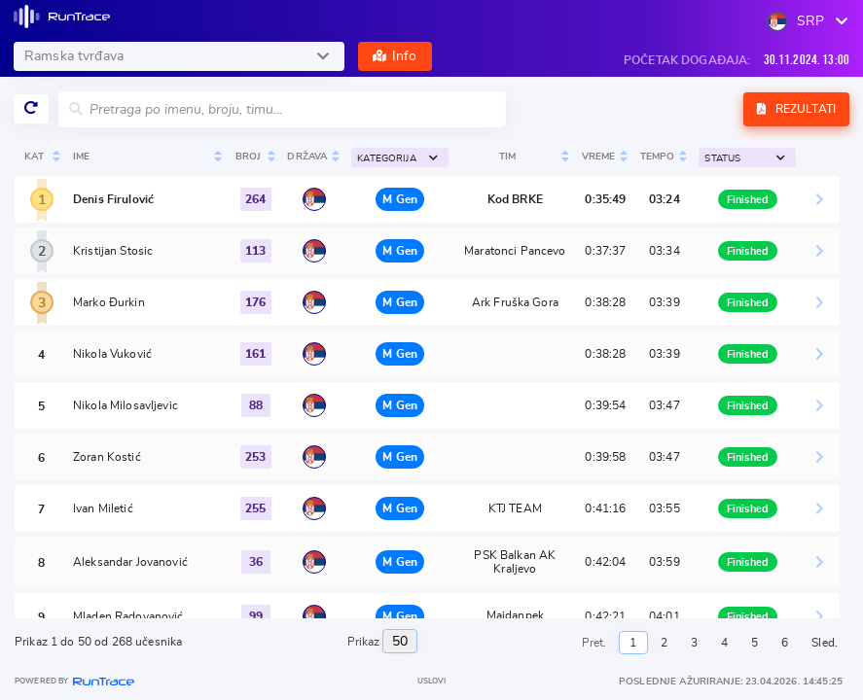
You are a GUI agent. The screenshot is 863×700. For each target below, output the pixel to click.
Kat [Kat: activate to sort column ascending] (33, 156)
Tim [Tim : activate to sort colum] (507, 156)
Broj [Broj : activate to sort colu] (248, 156)
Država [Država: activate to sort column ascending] (307, 156)
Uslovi (432, 681)
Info (395, 56)
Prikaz (382, 640)
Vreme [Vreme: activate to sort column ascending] (599, 156)
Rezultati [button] (796, 109)
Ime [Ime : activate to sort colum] (81, 156)
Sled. (824, 642)
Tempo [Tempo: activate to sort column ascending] (657, 156)
